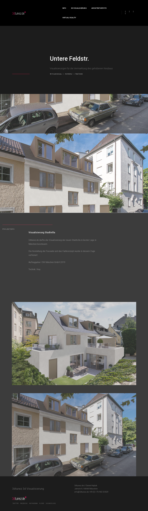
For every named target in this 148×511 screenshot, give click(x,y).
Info (53, 5)
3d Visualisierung (68, 5)
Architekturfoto (88, 5)
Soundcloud (102, 488)
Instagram (118, 486)
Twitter (100, 486)
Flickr (126, 486)
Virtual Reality (107, 5)
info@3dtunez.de (62, 488)
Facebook (108, 486)
